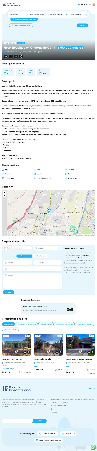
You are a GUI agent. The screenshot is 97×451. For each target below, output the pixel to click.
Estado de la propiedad (84, 324)
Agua (6, 170)
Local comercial (8, 369)
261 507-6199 (86, 5)
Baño (38, 170)
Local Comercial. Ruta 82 (12, 359)
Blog (52, 409)
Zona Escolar (72, 178)
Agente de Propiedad (10, 329)
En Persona (24, 256)
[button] (94, 4)
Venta (7, 43)
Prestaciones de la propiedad (26, 324)
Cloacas (71, 170)
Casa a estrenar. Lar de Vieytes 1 (79, 359)
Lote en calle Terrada (42, 359)
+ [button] (4, 192)
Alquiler (6, 336)
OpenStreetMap (85, 235)
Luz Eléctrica (9, 178)
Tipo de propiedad (46, 324)
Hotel (13, 43)
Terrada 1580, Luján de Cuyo (44, 363)
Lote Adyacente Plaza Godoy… (35, 307)
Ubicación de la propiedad (64, 324)
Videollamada (41, 256)
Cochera (8, 174)
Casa (36, 366)
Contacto (53, 413)
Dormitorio (40, 174)
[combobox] (38, 14)
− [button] (4, 195)
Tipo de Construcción (44, 178)
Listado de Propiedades (58, 406)
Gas (69, 174)
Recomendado (8, 324)
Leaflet (77, 235)
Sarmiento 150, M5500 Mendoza (77, 363)
